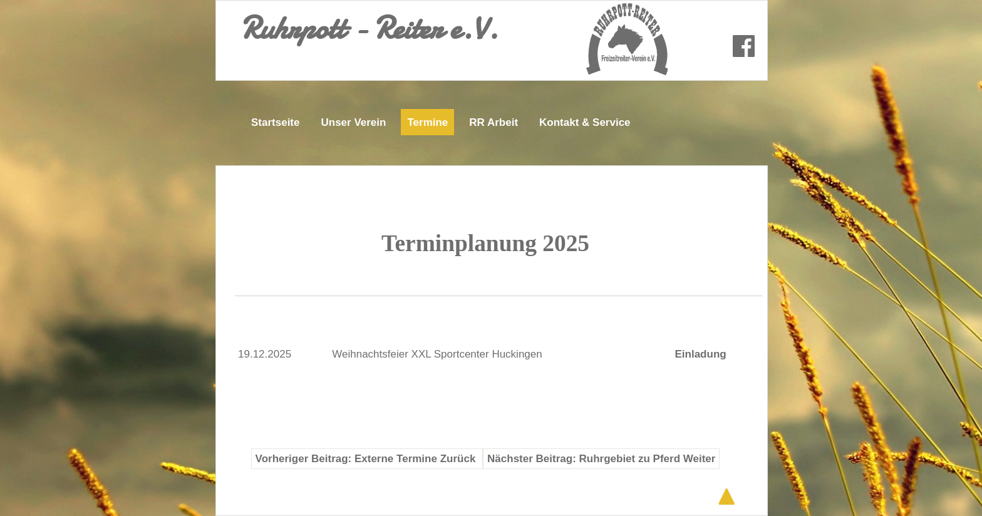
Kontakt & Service (585, 122)
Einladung (700, 354)
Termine (427, 122)
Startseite (275, 122)
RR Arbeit (493, 122)
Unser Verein (353, 122)
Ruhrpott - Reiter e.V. (369, 28)
